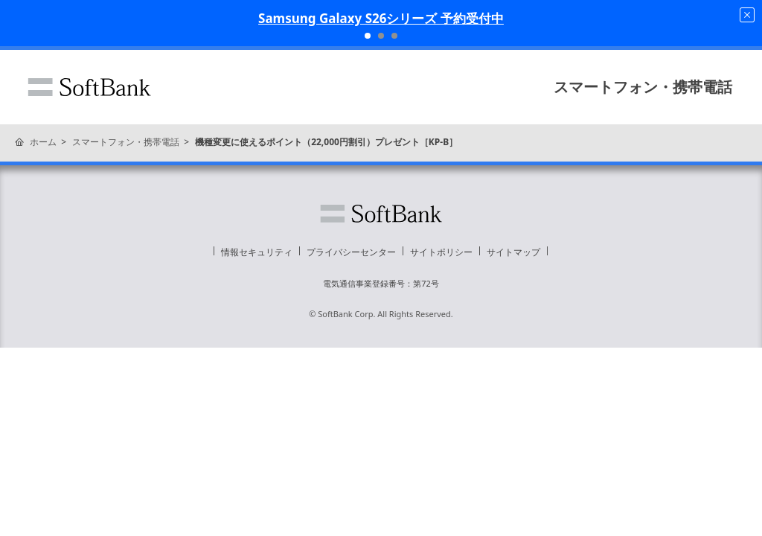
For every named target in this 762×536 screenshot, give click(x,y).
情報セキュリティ (256, 252)
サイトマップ (513, 252)
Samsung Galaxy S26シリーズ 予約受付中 (381, 18)
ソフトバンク (89, 87)
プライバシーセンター (351, 252)
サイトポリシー (441, 252)
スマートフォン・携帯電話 (643, 87)
